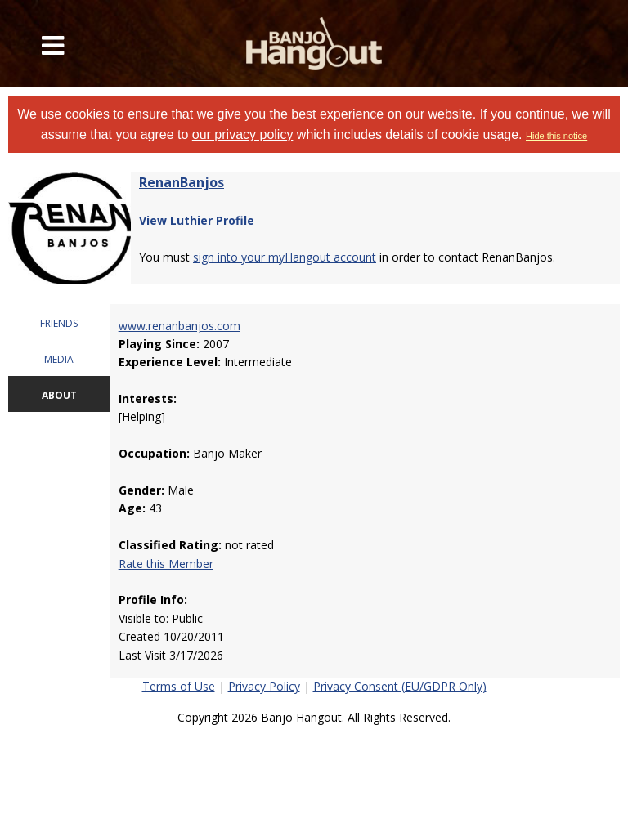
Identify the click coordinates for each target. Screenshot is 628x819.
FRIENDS (59, 323)
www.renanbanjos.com (179, 325)
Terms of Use (178, 686)
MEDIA (59, 359)
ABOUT (59, 395)
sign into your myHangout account (284, 257)
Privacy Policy (264, 686)
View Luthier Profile (196, 220)
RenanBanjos (181, 182)
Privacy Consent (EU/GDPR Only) (400, 686)
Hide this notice (556, 136)
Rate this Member (166, 563)
